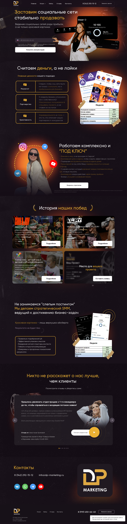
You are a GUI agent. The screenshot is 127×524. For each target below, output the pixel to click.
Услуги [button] (42, 3)
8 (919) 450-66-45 (87, 512)
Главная (33, 3)
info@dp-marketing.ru (51, 475)
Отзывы (59, 3)
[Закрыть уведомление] (124, 517)
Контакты (68, 3)
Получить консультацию (35, 50)
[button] (107, 3)
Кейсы (51, 3)
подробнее (39, 45)
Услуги (39, 512)
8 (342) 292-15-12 (89, 3)
